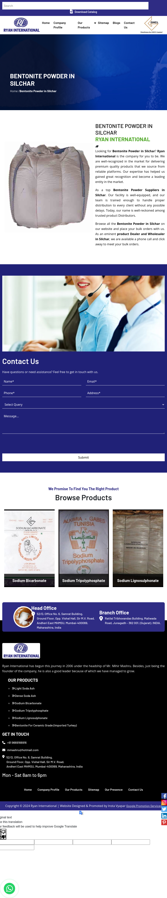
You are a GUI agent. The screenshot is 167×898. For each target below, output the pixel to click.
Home (46, 22)
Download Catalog (83, 11)
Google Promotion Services (144, 806)
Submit (83, 457)
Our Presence (114, 789)
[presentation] (31, 446)
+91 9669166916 (14, 742)
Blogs (116, 22)
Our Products (73, 789)
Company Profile (48, 789)
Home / (14, 91)
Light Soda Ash (23, 688)
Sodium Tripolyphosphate (30, 710)
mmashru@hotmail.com (20, 750)
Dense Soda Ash (24, 695)
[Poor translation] (3, 834)
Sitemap (103, 22)
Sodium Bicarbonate (27, 703)
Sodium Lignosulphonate (29, 718)
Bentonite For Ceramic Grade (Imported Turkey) (44, 725)
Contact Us (135, 789)
